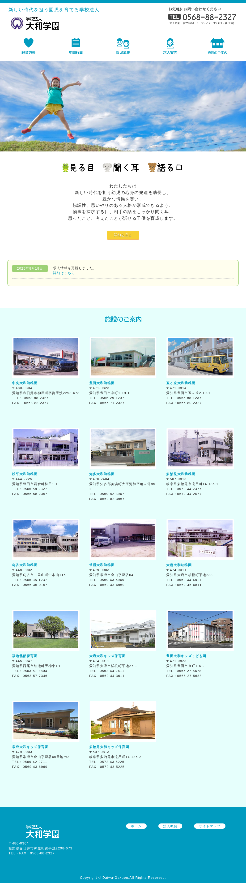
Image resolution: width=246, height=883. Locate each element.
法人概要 (170, 826)
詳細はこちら (64, 273)
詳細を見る (123, 235)
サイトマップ (210, 826)
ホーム (136, 826)
